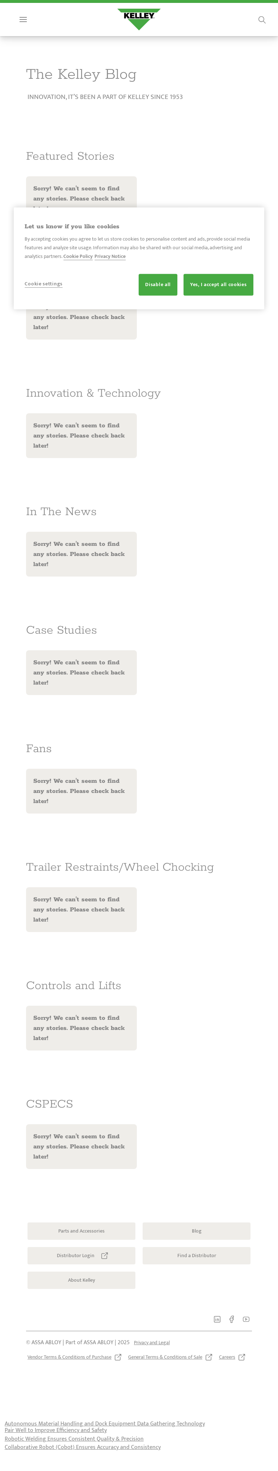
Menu (35, 34)
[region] (139, 258)
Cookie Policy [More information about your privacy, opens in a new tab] (78, 257)
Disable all (158, 285)
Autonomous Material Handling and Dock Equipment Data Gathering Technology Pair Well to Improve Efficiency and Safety (105, 1441)
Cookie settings (44, 284)
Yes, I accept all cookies (218, 285)
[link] (29, 8)
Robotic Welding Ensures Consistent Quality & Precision (74, 1453)
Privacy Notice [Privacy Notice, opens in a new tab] (110, 257)
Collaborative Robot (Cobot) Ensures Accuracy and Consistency (83, 1462)
